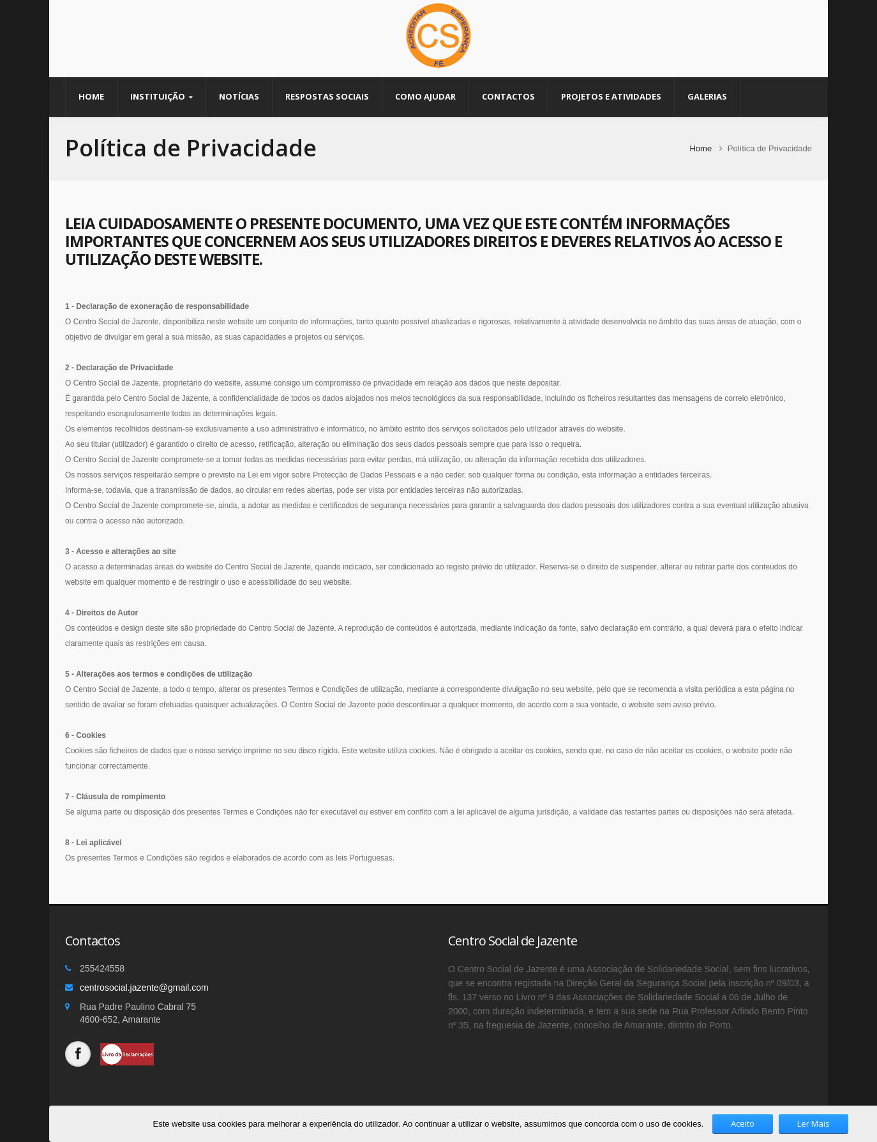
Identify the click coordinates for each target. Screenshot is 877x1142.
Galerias (707, 96)
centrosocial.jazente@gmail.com (144, 987)
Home (91, 96)
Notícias (239, 96)
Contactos (508, 96)
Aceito (742, 1123)
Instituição (161, 97)
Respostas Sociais (327, 96)
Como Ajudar (425, 96)
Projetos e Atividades (611, 96)
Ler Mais (813, 1123)
